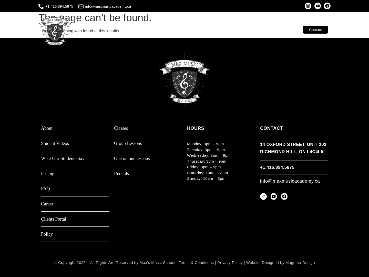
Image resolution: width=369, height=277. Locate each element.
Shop (243, 30)
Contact (315, 30)
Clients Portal (287, 30)
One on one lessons (132, 158)
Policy (47, 234)
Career (47, 204)
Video (227, 30)
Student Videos (55, 143)
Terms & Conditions (196, 262)
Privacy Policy (230, 262)
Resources (262, 30)
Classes (162, 30)
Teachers (205, 30)
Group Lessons (128, 143)
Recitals (121, 173)
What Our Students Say (62, 158)
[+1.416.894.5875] (41, 6)
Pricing (47, 173)
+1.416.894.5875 (59, 6)
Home (143, 30)
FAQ (45, 188)
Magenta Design (300, 262)
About (183, 30)
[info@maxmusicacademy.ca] (81, 6)
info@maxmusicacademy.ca (108, 6)
